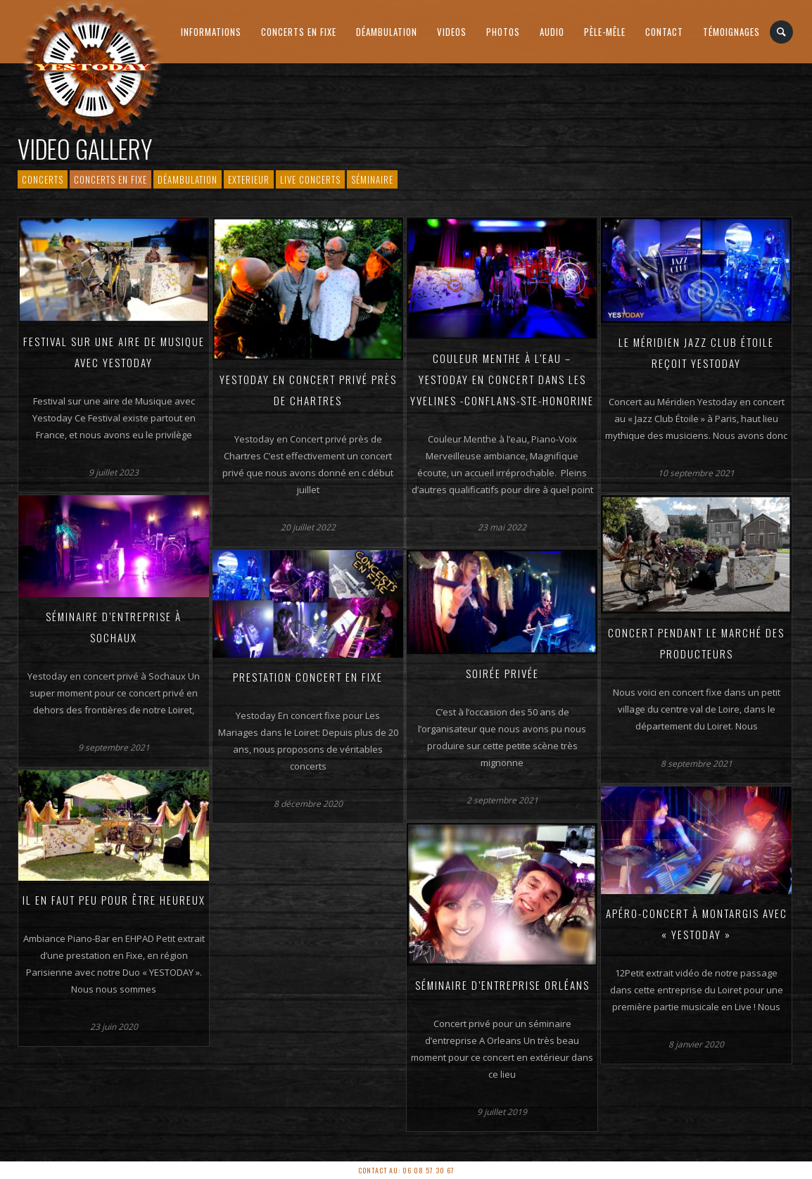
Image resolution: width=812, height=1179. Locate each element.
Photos (503, 32)
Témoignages (731, 32)
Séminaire (372, 179)
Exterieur (248, 179)
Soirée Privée (502, 673)
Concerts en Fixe (298, 32)
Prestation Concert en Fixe (308, 676)
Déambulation (386, 32)
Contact (664, 32)
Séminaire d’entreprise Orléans (502, 985)
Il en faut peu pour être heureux (114, 899)
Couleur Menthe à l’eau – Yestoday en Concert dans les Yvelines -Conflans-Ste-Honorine (502, 379)
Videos (452, 32)
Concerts (42, 179)
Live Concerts (310, 179)
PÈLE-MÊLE (605, 32)
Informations (211, 32)
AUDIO (552, 32)
